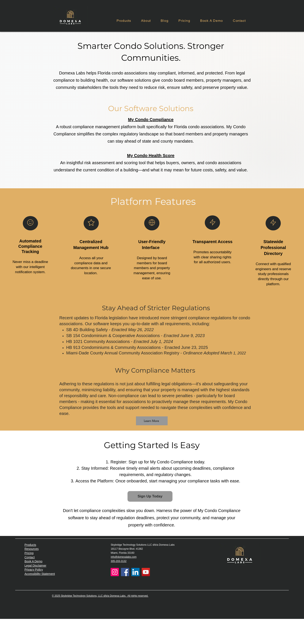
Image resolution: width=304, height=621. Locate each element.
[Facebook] (125, 572)
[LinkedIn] (135, 572)
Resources (31, 549)
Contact (29, 557)
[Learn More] (152, 420)
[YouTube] (146, 572)
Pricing (29, 553)
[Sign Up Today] (150, 496)
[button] (123, 21)
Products (30, 545)
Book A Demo (33, 561)
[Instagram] (115, 572)
